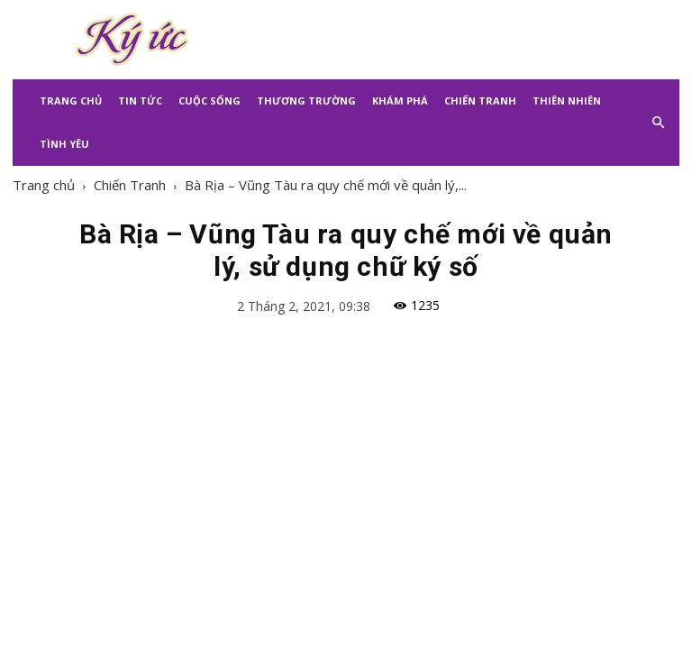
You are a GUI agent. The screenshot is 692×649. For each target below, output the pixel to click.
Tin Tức (140, 100)
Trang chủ (44, 185)
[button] (657, 122)
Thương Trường (306, 100)
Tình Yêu (64, 144)
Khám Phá (400, 100)
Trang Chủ (71, 100)
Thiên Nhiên (567, 100)
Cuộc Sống (209, 100)
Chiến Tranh (480, 100)
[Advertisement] (467, 40)
